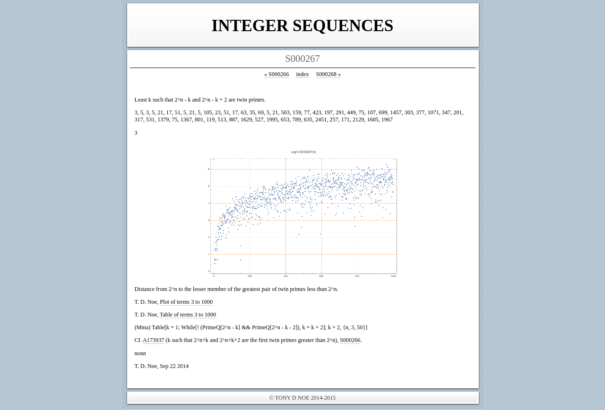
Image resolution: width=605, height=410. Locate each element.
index (302, 74)
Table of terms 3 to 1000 (188, 314)
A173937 (153, 340)
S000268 (328, 74)
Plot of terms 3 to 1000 (186, 302)
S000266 (276, 74)
